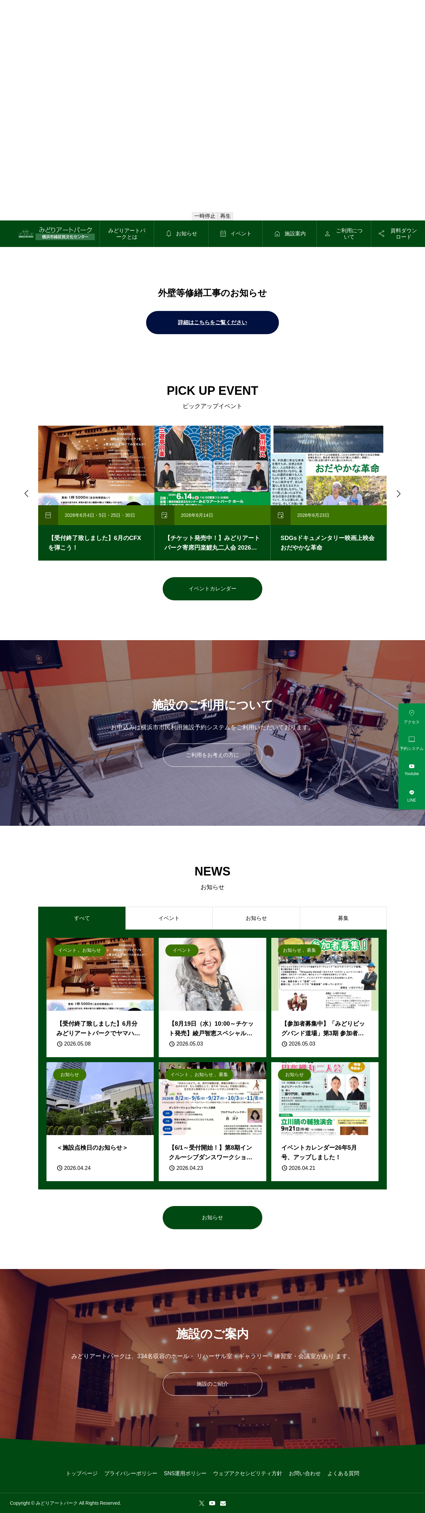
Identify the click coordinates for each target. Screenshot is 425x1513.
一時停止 (204, 216)
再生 (225, 216)
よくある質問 (343, 1473)
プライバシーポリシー (130, 1473)
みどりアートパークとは (126, 234)
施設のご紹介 (212, 1384)
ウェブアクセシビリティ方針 (247, 1473)
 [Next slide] (398, 493)
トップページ (82, 1473)
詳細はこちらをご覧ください (212, 322)
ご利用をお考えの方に (212, 755)
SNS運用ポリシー (185, 1473)
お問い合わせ (305, 1473)
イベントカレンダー (212, 588)
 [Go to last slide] (26, 493)
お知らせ (212, 1217)
